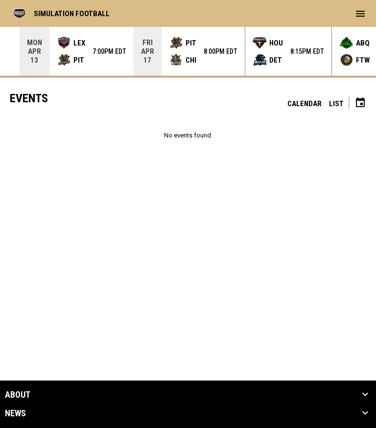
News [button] (15, 413)
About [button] (17, 394)
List (336, 103)
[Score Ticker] (188, 51)
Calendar (304, 103)
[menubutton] (360, 14)
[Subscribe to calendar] (360, 103)
